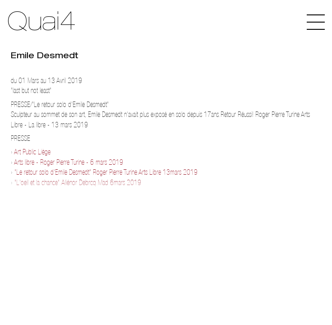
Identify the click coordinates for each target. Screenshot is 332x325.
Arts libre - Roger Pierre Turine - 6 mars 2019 (68, 162)
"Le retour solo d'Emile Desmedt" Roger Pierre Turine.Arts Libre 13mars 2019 (106, 172)
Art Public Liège (32, 152)
